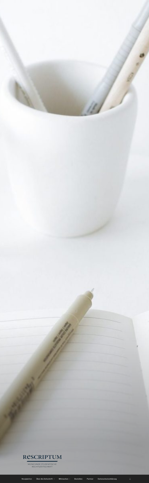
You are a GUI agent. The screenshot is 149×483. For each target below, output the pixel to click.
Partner (90, 479)
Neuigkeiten (27, 479)
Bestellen (78, 479)
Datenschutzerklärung (107, 479)
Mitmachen (65, 479)
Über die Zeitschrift (45, 479)
